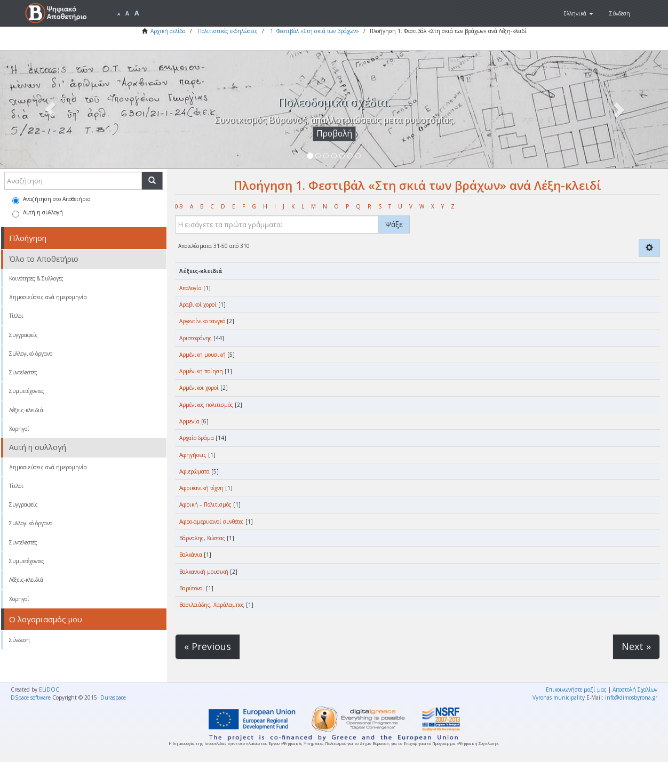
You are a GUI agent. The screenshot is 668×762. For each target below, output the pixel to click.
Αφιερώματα (194, 471)
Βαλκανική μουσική (203, 571)
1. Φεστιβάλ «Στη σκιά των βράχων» (314, 31)
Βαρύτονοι (191, 588)
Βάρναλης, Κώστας (202, 538)
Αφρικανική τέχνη (201, 488)
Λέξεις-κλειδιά (26, 410)
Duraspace (113, 697)
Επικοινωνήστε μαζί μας (576, 689)
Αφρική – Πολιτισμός (205, 504)
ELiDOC (49, 689)
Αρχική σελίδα (168, 31)
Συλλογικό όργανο (30, 353)
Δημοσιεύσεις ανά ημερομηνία (48, 297)
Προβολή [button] (334, 133)
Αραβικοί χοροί (198, 304)
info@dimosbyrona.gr (631, 697)
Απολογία (190, 288)
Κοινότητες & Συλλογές (36, 278)
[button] (578, 13)
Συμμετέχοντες (26, 391)
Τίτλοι (16, 315)
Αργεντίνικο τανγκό (202, 321)
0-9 (179, 206)
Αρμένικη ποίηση (201, 371)
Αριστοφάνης (195, 338)
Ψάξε (394, 224)
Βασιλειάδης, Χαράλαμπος (211, 604)
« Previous (207, 646)
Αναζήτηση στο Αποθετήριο (51, 199)
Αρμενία (189, 421)
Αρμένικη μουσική (202, 354)
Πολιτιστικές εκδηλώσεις (228, 31)
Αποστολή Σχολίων (635, 689)
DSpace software (31, 697)
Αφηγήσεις (192, 455)
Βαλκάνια (190, 554)
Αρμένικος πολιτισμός (206, 404)
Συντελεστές (23, 372)
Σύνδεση (19, 640)
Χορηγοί (19, 428)
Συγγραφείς (23, 335)
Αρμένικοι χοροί (199, 387)
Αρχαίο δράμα (196, 438)
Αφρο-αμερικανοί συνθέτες (211, 521)
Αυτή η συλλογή (37, 213)
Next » (636, 646)
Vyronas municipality (558, 697)
